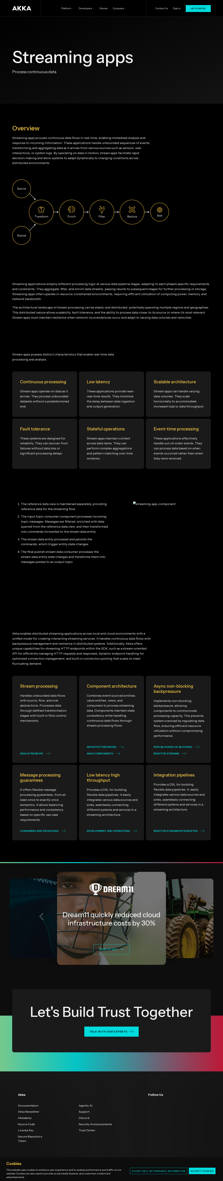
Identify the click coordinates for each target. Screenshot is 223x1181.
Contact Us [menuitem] (161, 8)
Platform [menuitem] (67, 8)
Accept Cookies (202, 1171)
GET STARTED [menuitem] (198, 8)
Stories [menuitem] (103, 8)
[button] (41, 916)
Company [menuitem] (119, 8)
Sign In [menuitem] (176, 8)
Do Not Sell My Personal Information (158, 1171)
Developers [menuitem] (86, 8)
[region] (111, 1169)
